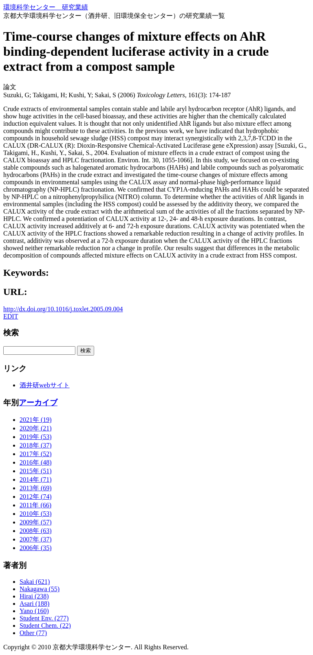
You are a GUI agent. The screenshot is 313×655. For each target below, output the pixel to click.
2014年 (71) (36, 479)
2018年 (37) (36, 445)
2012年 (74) (36, 496)
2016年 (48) (36, 462)
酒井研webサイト (45, 385)
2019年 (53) (36, 436)
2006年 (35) (36, 547)
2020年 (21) (36, 428)
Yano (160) (34, 610)
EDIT (10, 316)
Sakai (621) (35, 581)
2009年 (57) (36, 522)
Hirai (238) (34, 596)
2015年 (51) (36, 470)
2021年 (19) (36, 419)
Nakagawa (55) (40, 588)
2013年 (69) (36, 488)
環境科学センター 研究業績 (45, 7)
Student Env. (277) (44, 618)
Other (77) (33, 632)
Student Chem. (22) (45, 625)
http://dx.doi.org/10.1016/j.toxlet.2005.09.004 (63, 309)
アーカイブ (38, 402)
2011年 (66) (35, 505)
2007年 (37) (36, 539)
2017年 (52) (36, 453)
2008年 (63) (36, 530)
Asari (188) (34, 603)
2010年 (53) (36, 513)
